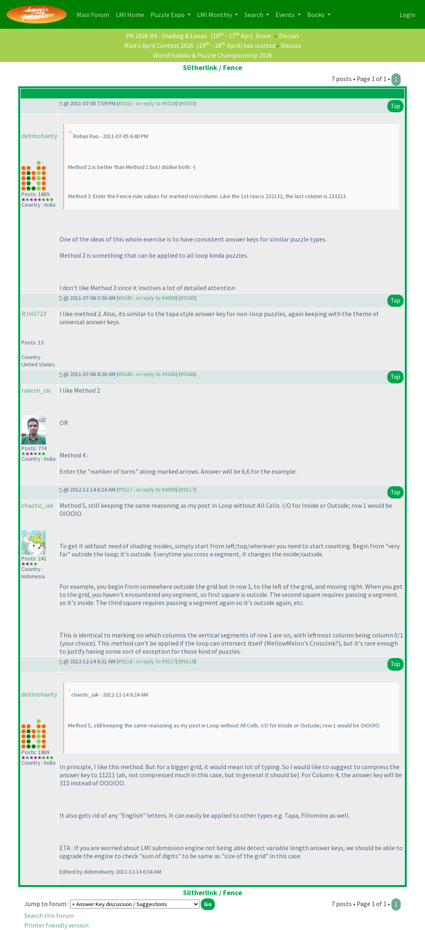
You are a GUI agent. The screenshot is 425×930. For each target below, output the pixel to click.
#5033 (188, 103)
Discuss (289, 36)
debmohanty (39, 136)
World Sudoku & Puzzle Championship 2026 (212, 55)
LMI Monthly (215, 15)
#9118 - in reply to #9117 (147, 661)
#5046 (188, 374)
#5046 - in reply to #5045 (147, 374)
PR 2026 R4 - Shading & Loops (166, 36)
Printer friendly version (56, 925)
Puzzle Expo (168, 15)
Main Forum (94, 14)
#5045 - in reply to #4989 (147, 297)
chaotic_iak (37, 505)
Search (254, 15)
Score (263, 36)
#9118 (188, 661)
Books (316, 15)
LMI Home (131, 14)
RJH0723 (33, 314)
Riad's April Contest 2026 (158, 45)
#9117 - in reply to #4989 (147, 489)
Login (407, 15)
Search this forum (49, 915)
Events (286, 15)
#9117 (188, 489)
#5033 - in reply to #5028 (147, 103)
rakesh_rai (36, 390)
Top (395, 106)
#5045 (188, 297)
